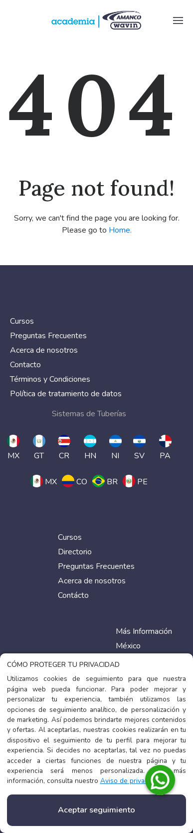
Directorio (75, 551)
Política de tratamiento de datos (66, 393)
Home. (120, 230)
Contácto (73, 595)
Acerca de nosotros (44, 350)
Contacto (25, 364)
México (128, 645)
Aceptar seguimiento (96, 809)
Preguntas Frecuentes (48, 335)
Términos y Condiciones (50, 379)
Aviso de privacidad (130, 780)
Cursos (22, 321)
